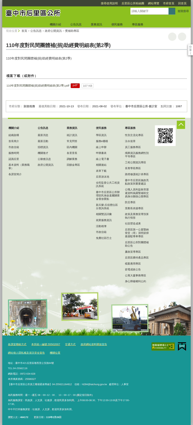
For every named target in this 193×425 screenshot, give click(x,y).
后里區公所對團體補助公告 (137, 244)
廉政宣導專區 (133, 251)
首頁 (24, 30)
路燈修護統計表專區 (137, 174)
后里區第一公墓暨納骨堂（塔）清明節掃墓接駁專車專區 (137, 233)
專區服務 (137, 24)
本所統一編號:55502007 (43, 344)
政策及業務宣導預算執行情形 (137, 216)
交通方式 (66, 344)
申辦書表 (101, 152)
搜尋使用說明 (87, 3)
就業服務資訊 (104, 220)
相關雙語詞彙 (104, 214)
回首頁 (160, 3)
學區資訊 (101, 135)
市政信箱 (13, 147)
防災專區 (130, 202)
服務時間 (13, 152)
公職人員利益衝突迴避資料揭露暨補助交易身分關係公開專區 (137, 193)
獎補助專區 (72, 30)
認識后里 (13, 158)
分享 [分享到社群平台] (190, 46)
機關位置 (52, 351)
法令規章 (130, 141)
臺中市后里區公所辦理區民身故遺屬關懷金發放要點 (108, 195)
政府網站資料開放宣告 (88, 344)
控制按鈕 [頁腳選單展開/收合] (181, 125)
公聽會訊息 (44, 158)
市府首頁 (147, 3)
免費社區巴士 (104, 237)
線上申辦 (101, 147)
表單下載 (101, 170)
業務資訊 (96, 24)
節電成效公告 (133, 269)
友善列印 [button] (172, 37)
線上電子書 (102, 158)
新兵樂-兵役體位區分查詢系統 (107, 206)
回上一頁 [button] (182, 37)
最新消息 (43, 135)
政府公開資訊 (53, 30)
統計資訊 (72, 135)
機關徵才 (43, 152)
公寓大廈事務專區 (135, 275)
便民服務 (117, 24)
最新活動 (43, 141)
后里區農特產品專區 (137, 257)
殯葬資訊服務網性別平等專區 (137, 154)
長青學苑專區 (133, 168)
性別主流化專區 (134, 135)
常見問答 (72, 141)
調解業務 (72, 158)
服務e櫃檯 (102, 141)
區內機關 (72, 147)
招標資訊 (43, 147)
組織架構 (13, 135)
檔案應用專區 (133, 263)
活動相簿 (101, 226)
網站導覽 (132, 3)
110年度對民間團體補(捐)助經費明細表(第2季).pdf (37, 85)
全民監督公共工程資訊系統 (108, 184)
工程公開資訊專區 (135, 162)
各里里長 (72, 152)
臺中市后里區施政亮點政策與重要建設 (137, 182)
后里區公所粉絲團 (111, 3)
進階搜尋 (183, 11)
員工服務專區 (133, 147)
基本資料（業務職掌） (19, 166)
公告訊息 (76, 24)
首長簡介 (13, 141)
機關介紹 (55, 24)
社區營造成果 (133, 223)
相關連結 (101, 164)
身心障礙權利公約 (135, 281)
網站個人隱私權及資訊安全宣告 (25, 351)
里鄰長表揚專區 (134, 208)
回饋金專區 (73, 164)
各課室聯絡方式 (16, 344)
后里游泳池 (102, 176)
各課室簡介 (15, 174)
